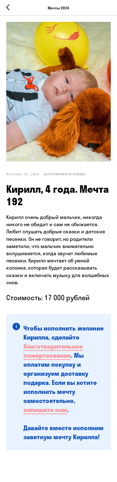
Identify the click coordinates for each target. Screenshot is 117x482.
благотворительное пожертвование (53, 350)
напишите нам (45, 410)
